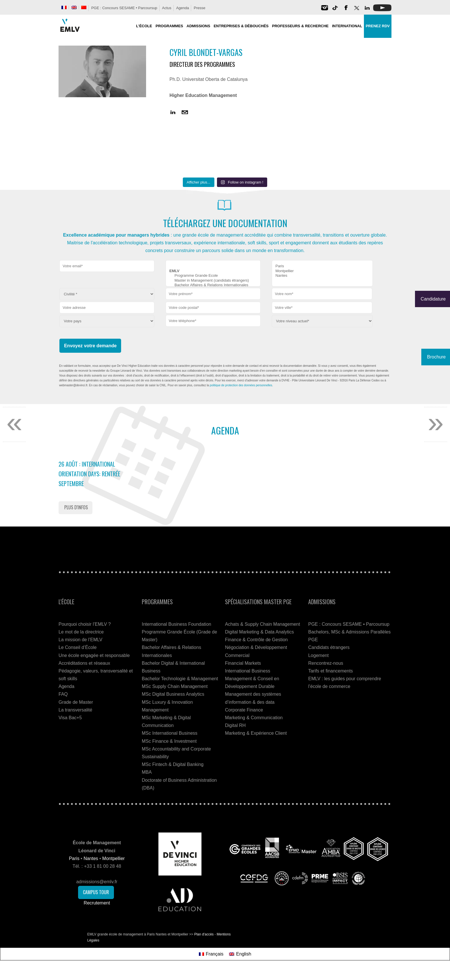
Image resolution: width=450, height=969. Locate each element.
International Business (247, 670)
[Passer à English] (240, 954)
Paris (322, 266)
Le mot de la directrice (81, 631)
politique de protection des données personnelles (241, 385)
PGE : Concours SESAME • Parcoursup (124, 8)
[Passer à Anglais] (74, 7)
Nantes (322, 275)
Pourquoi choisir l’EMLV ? (85, 624)
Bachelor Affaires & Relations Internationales (213, 285)
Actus (166, 8)
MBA (147, 772)
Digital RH (235, 725)
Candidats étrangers (329, 647)
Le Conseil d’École (78, 647)
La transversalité (75, 709)
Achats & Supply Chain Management (262, 624)
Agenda (182, 8)
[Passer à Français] (211, 954)
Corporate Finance (244, 709)
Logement (318, 655)
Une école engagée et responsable (94, 655)
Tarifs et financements (330, 670)
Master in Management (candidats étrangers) (213, 280)
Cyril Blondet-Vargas (206, 52)
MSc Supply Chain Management (174, 686)
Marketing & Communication (254, 717)
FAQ (63, 694)
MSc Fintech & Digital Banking (172, 764)
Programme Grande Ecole (213, 275)
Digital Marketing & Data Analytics (259, 631)
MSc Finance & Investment (169, 741)
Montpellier (322, 271)
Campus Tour (96, 892)
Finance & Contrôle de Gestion (256, 639)
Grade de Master (76, 702)
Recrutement (97, 902)
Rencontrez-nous (325, 663)
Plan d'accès (204, 934)
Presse (199, 8)
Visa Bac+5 (70, 717)
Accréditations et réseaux (84, 663)
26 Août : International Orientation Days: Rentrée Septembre (89, 474)
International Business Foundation (176, 624)
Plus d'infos (76, 507)
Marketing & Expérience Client (256, 733)
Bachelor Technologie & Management (180, 678)
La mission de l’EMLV (80, 639)
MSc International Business (169, 733)
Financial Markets (243, 663)
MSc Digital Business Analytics (173, 694)
